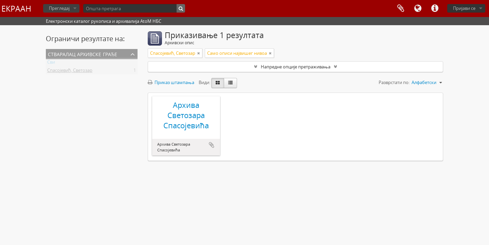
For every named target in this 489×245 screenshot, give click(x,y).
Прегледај (59, 8)
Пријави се (464, 8)
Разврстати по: (394, 82)
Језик (417, 8)
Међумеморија (400, 8)
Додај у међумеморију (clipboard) (211, 145)
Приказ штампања (171, 82)
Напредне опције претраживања (295, 67)
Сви (51, 63)
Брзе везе (434, 8)
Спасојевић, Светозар (69, 71)
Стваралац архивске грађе (82, 53)
